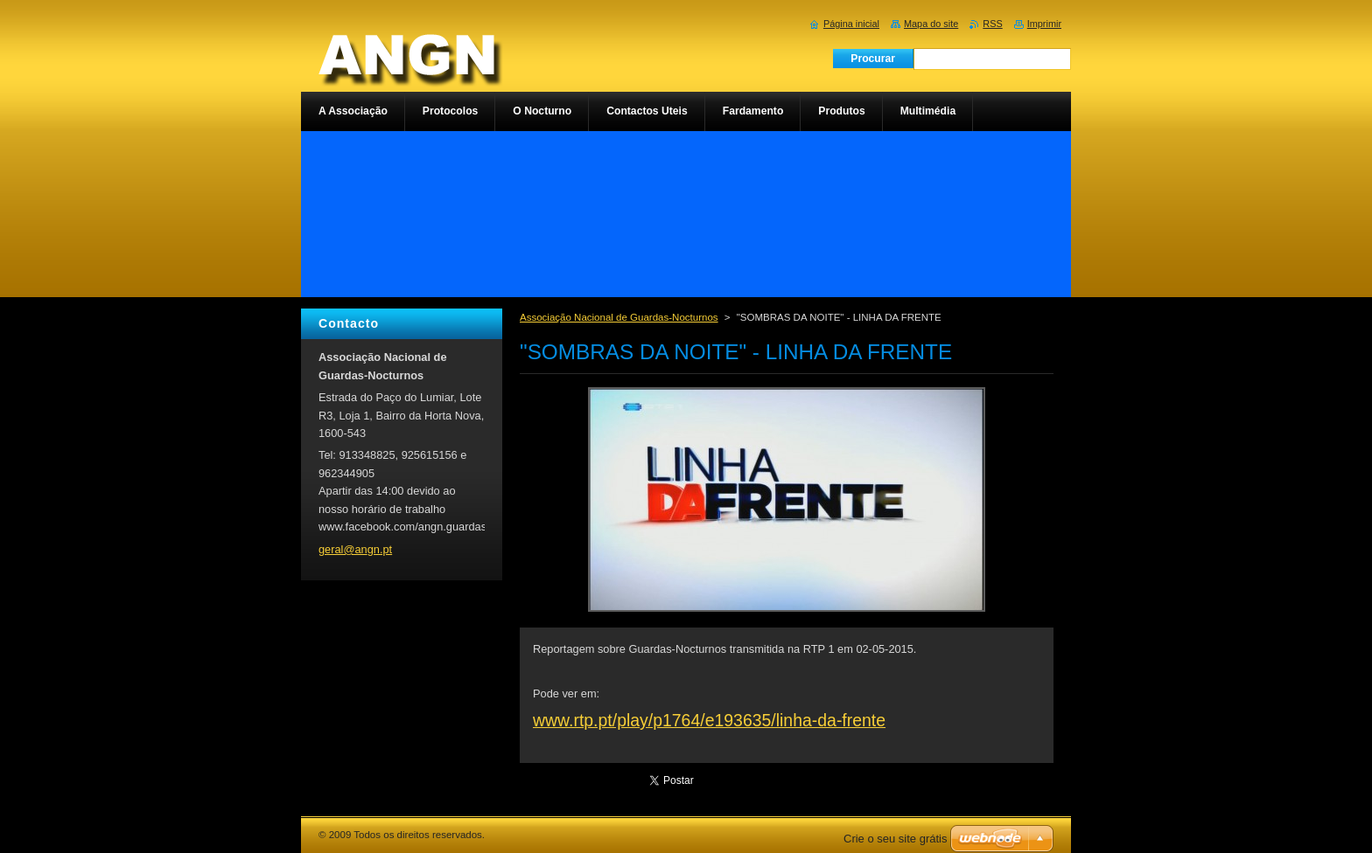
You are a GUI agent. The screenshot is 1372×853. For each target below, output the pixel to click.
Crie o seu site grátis (896, 838)
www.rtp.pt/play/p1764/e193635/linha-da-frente (709, 720)
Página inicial (851, 23)
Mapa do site (931, 23)
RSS (992, 23)
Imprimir (1044, 23)
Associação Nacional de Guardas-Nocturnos (619, 317)
